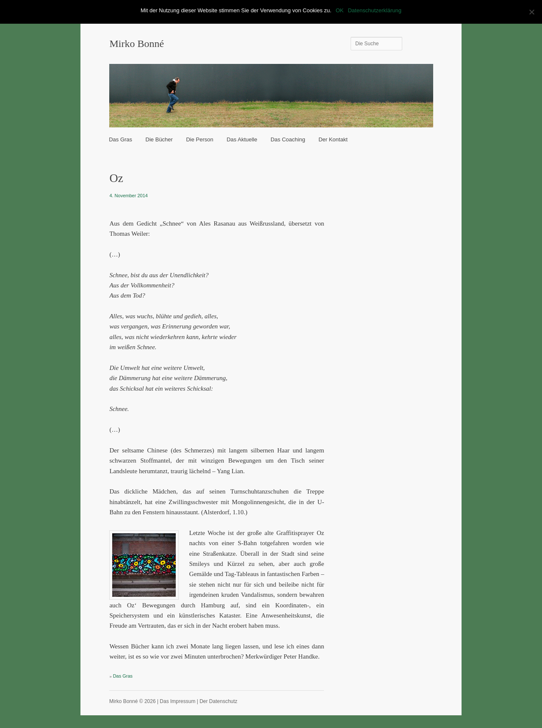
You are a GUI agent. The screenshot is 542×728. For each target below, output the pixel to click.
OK (340, 10)
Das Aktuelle (242, 139)
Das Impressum (177, 701)
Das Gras (120, 139)
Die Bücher (159, 139)
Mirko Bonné (136, 43)
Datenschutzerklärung (374, 10)
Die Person (199, 139)
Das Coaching (288, 139)
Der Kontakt (333, 139)
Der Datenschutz (218, 701)
